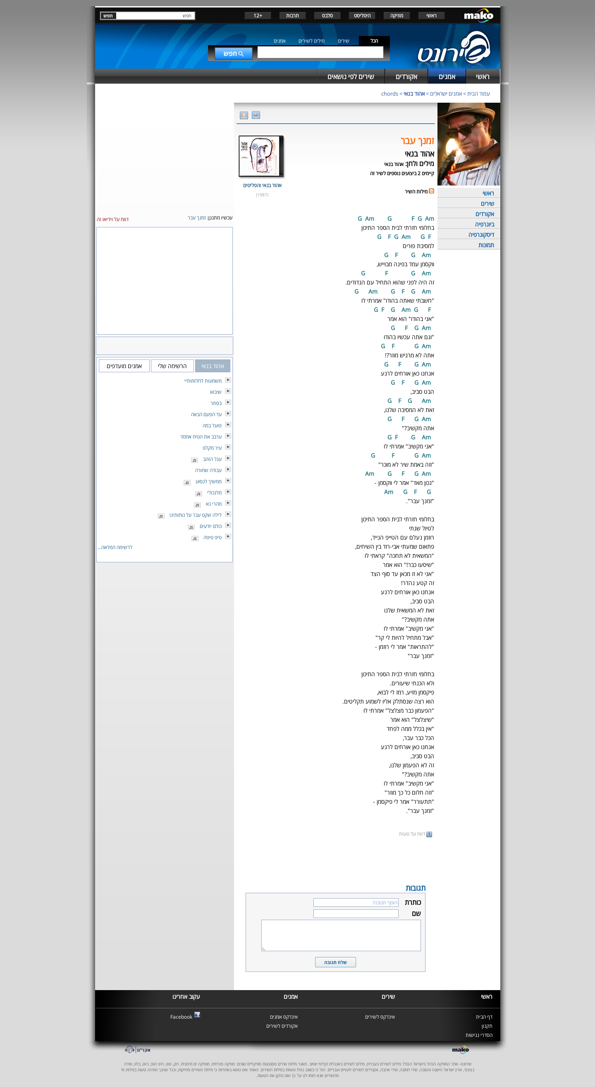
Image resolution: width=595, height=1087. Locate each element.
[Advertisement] (336, 859)
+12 (257, 15)
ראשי (431, 15)
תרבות (292, 15)
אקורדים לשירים (282, 1025)
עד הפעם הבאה (206, 414)
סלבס (327, 15)
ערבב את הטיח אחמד (201, 436)
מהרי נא (214, 503)
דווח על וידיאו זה (113, 219)
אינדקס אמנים (284, 1016)
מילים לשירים (312, 40)
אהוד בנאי (414, 93)
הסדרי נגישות (479, 1035)
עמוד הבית (478, 93)
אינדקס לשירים (380, 1016)
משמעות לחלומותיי (203, 380)
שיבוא (216, 391)
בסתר (216, 403)
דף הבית (484, 1016)
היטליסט (362, 15)
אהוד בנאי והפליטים (262, 185)
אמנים (280, 40)
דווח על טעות (415, 833)
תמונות (486, 245)
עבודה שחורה (208, 470)
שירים (343, 40)
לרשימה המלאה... (115, 547)
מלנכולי (214, 492)
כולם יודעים (211, 526)
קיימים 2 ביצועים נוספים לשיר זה (402, 173)
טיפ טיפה (212, 537)
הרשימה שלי (172, 366)
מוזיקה (396, 15)
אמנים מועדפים (124, 366)
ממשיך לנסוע (209, 481)
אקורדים (485, 214)
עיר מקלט (212, 447)
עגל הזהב (212, 459)
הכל (374, 40)
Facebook (181, 1016)
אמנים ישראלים (446, 93)
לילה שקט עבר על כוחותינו (196, 514)
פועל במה (212, 425)
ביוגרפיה (484, 224)
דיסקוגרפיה (481, 235)
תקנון (487, 1025)
